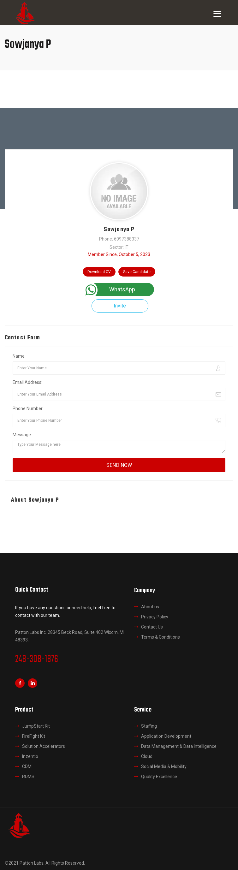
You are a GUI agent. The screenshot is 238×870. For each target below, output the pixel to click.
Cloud (146, 756)
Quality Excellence (159, 776)
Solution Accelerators (43, 746)
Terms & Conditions (160, 637)
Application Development (166, 736)
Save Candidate (137, 272)
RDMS (28, 776)
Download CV (99, 272)
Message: (22, 434)
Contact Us (152, 626)
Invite (120, 306)
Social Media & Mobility (164, 766)
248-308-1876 (36, 659)
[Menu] (217, 13)
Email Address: (27, 382)
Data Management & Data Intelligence (179, 746)
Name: (19, 356)
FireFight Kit (33, 736)
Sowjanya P (119, 229)
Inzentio (30, 756)
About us (150, 606)
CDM (27, 766)
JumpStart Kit (36, 726)
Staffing (149, 726)
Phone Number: (28, 408)
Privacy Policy (154, 616)
